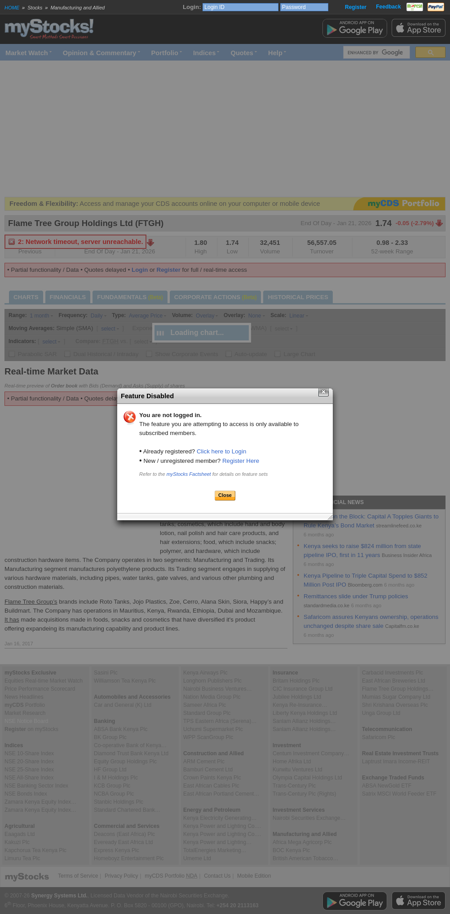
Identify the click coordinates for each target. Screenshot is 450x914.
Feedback (388, 7)
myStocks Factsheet (189, 474)
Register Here (240, 460)
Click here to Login (221, 451)
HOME (11, 7)
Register (355, 7)
